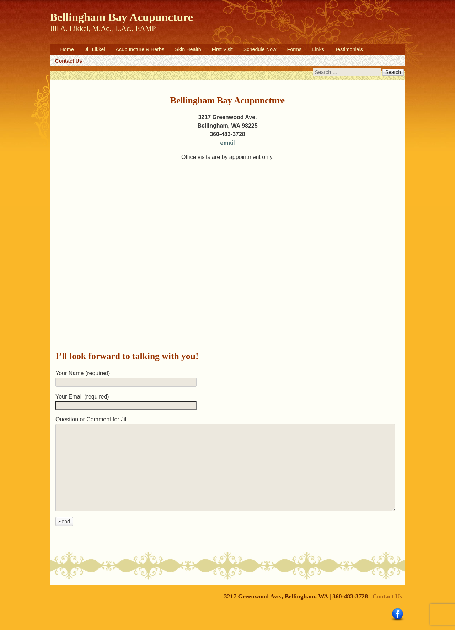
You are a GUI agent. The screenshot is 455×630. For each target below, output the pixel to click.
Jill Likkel (95, 49)
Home (67, 49)
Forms (294, 49)
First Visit (222, 49)
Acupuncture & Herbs (140, 49)
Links (318, 49)
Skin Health (188, 49)
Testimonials (349, 49)
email (227, 143)
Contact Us (68, 61)
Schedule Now (260, 49)
